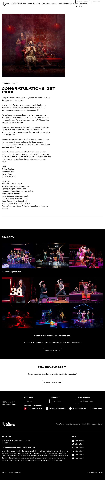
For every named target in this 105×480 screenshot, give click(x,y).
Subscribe (97, 408)
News (75, 4)
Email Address (84, 397)
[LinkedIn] (87, 451)
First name (28, 397)
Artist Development (49, 4)
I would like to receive (33, 405)
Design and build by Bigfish (95, 472)
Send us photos (52, 351)
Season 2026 (11, 4)
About (29, 4)
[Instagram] (87, 448)
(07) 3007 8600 (7, 443)
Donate (96, 2)
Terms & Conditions (7, 472)
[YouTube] (87, 455)
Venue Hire (83, 4)
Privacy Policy (17, 472)
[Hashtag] (87, 458)
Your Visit (36, 4)
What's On (22, 4)
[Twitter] (87, 444)
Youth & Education (65, 4)
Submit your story (52, 382)
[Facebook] (87, 441)
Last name (55, 397)
